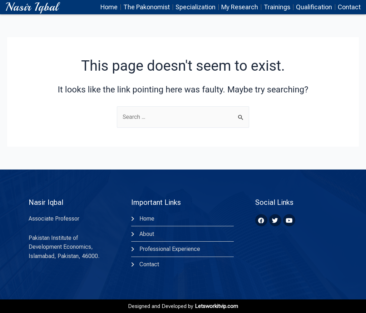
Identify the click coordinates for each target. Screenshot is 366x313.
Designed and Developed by (183, 306)
